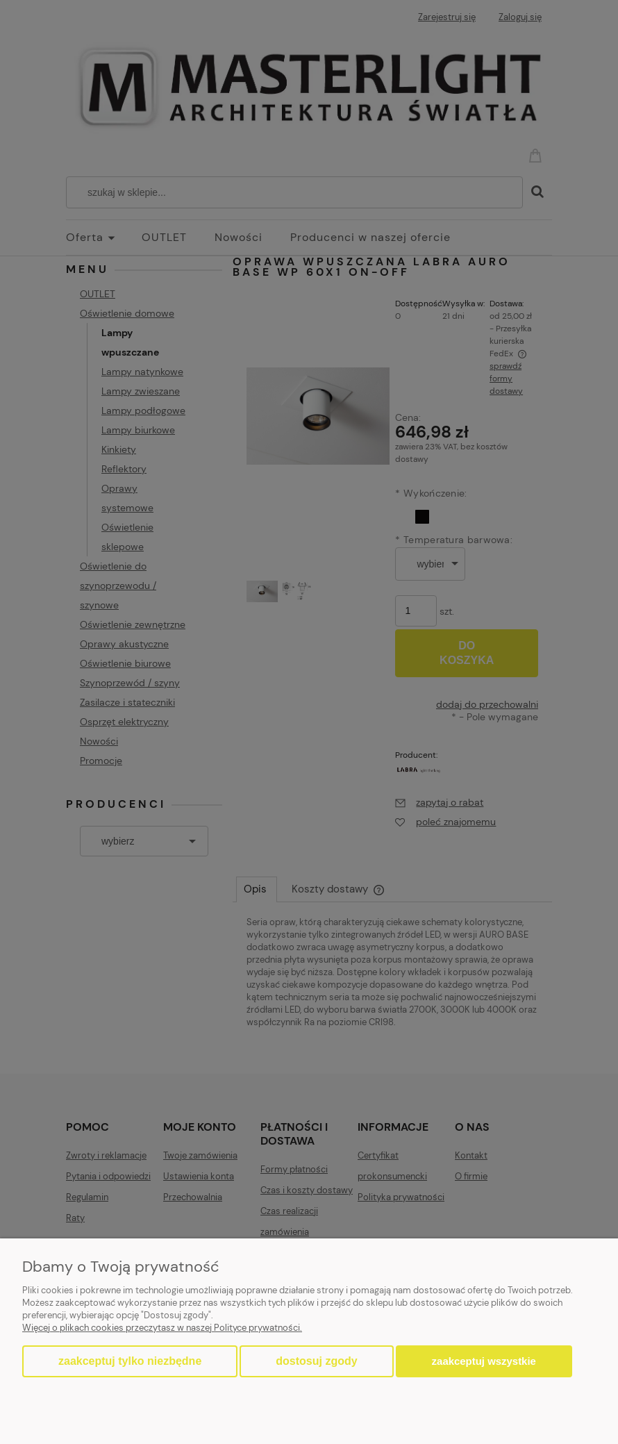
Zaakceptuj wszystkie (484, 1361)
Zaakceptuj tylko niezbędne (129, 1361)
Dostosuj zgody (316, 1361)
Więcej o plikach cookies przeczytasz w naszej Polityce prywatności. (162, 1328)
